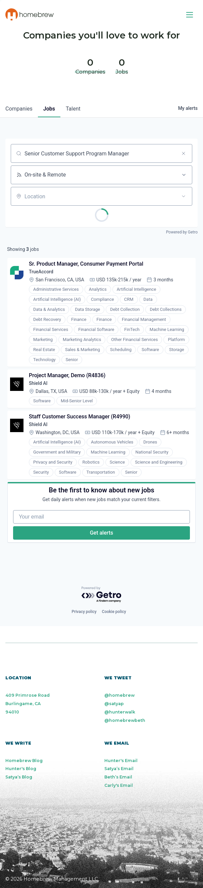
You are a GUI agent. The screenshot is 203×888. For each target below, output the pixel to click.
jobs (49, 109)
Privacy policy (83, 611)
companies (19, 109)
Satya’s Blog (18, 776)
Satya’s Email (119, 768)
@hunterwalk (119, 711)
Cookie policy (114, 611)
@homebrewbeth (124, 720)
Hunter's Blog (20, 768)
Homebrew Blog (24, 760)
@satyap (114, 703)
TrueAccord (41, 271)
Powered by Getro (182, 232)
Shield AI (38, 383)
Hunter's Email (121, 760)
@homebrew (119, 695)
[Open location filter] (183, 196)
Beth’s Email (118, 776)
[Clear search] (183, 153)
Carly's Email (118, 785)
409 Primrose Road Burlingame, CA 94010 (27, 703)
